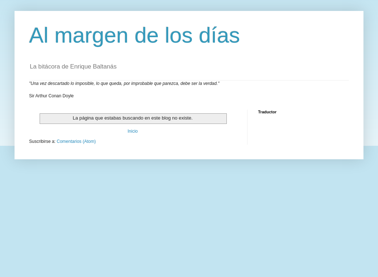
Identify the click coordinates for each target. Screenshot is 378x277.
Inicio (133, 131)
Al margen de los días (134, 35)
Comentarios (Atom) (76, 141)
